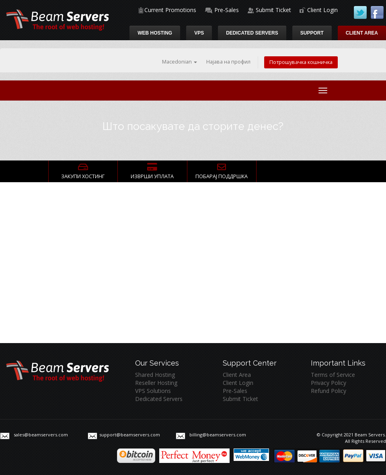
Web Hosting (155, 33)
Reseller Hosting (156, 383)
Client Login (322, 10)
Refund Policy (328, 391)
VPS (199, 33)
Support (312, 33)
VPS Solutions (153, 391)
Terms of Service (333, 374)
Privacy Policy (328, 383)
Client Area (362, 33)
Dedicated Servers (252, 33)
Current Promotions (170, 10)
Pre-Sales (226, 10)
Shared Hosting (155, 374)
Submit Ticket (273, 10)
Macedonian (179, 61)
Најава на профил (228, 61)
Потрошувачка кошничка (301, 62)
